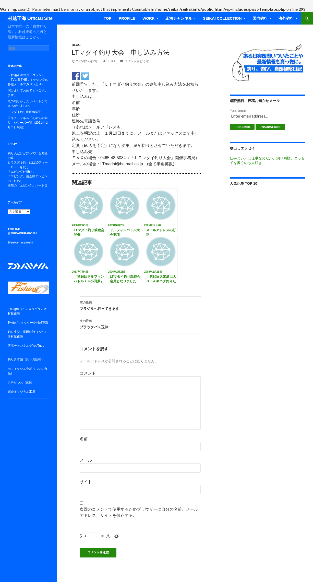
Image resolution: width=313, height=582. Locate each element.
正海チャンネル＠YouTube (26, 345)
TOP (108, 18)
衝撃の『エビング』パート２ (27, 185)
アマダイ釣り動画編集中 (24, 112)
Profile (127, 18)
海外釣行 (286, 18)
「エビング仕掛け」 (21, 171)
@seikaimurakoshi (20, 242)
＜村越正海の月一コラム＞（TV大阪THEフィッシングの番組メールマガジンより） (28, 79)
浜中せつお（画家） (21, 382)
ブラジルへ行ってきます (140, 305)
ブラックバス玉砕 (140, 323)
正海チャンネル (178, 18)
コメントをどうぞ (136, 61)
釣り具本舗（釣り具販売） (26, 359)
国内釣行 (260, 18)
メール (86, 460)
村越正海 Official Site (30, 18)
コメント (88, 373)
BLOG (76, 45)
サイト (86, 482)
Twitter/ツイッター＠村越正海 (28, 322)
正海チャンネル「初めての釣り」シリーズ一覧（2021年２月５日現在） (28, 122)
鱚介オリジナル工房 (21, 391)
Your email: (239, 111)
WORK (148, 18)
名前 (84, 439)
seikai (111, 61)
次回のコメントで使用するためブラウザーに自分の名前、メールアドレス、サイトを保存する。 (139, 512)
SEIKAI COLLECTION (222, 18)
